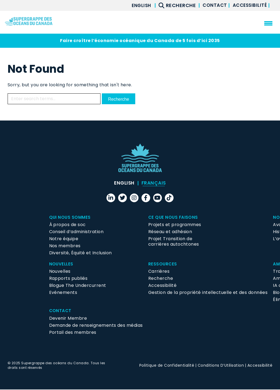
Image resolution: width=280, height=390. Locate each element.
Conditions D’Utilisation (221, 365)
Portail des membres (72, 332)
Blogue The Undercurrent (77, 286)
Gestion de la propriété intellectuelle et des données (208, 293)
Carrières (158, 272)
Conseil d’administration (76, 232)
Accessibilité (249, 5)
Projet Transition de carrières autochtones (173, 242)
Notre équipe (63, 239)
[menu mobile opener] (268, 23)
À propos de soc (67, 225)
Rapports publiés (68, 279)
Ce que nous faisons (173, 217)
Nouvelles (61, 264)
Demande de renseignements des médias (96, 325)
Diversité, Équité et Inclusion (80, 253)
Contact (212, 5)
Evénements (63, 293)
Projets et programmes (174, 225)
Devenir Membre (68, 318)
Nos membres (65, 246)
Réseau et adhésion (170, 232)
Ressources (163, 264)
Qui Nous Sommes (70, 217)
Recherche (160, 279)
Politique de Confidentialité (166, 365)
